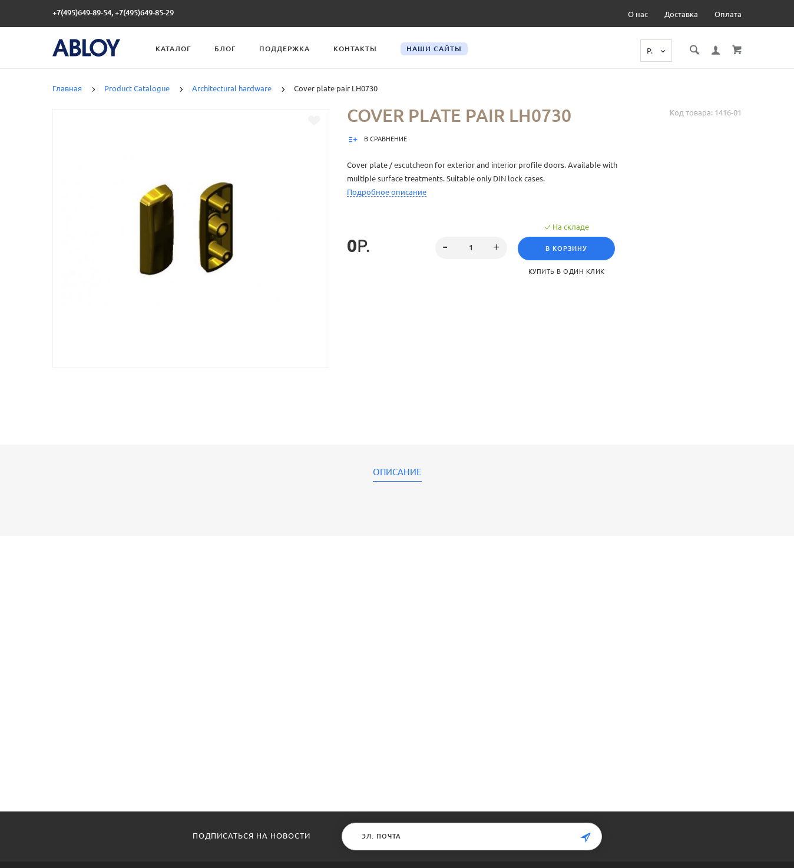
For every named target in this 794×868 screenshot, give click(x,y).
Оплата (728, 14)
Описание (397, 472)
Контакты (355, 48)
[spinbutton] (471, 248)
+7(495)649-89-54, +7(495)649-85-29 (113, 12)
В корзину (566, 248)
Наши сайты (434, 48)
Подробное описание (386, 192)
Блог (225, 48)
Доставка (681, 14)
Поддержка (284, 48)
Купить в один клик (566, 271)
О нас (638, 14)
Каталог (173, 48)
